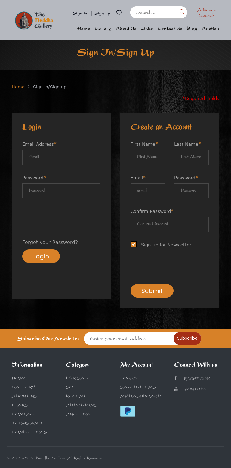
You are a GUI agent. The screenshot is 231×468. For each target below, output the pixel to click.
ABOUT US (24, 397)
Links (147, 29)
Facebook (192, 378)
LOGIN (128, 379)
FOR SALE (78, 379)
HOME (19, 379)
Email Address (39, 144)
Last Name (187, 144)
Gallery (103, 29)
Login (41, 256)
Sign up (102, 14)
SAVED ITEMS (138, 388)
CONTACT (24, 415)
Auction (210, 29)
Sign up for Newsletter (163, 244)
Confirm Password (152, 211)
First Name (144, 144)
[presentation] (68, 219)
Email (138, 177)
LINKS (20, 406)
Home (83, 29)
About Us (126, 29)
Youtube (190, 389)
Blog (192, 29)
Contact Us (170, 29)
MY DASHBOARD (140, 397)
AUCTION (78, 415)
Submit (152, 291)
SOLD (73, 388)
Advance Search (206, 13)
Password (34, 177)
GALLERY (23, 388)
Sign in (80, 14)
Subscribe (187, 338)
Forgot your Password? (50, 242)
